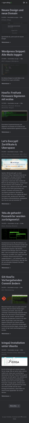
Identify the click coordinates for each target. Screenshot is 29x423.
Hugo (9, 20)
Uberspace (5, 156)
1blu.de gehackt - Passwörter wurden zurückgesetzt (13, 216)
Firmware (5, 106)
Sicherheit (5, 108)
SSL (22, 154)
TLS (25, 154)
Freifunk (11, 106)
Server (10, 154)
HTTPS (4, 154)
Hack (3, 226)
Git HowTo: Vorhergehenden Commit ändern (12, 280)
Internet (17, 106)
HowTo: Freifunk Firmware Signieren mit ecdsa (13, 96)
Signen (12, 108)
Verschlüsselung (15, 156)
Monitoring (22, 352)
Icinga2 (4, 352)
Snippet (8, 61)
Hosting (9, 226)
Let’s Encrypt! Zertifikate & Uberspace (10, 144)
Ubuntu (4, 354)
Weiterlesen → (6, 42)
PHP (3, 61)
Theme (4, 20)
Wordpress (15, 61)
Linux (15, 352)
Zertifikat (24, 156)
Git (3, 290)
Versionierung (10, 290)
